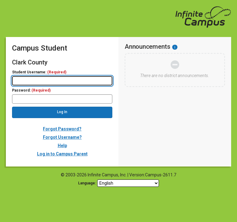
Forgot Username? (62, 137)
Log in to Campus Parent (62, 154)
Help (62, 145)
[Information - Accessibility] (174, 47)
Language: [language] (87, 183)
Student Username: (39, 72)
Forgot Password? (62, 129)
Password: (31, 90)
